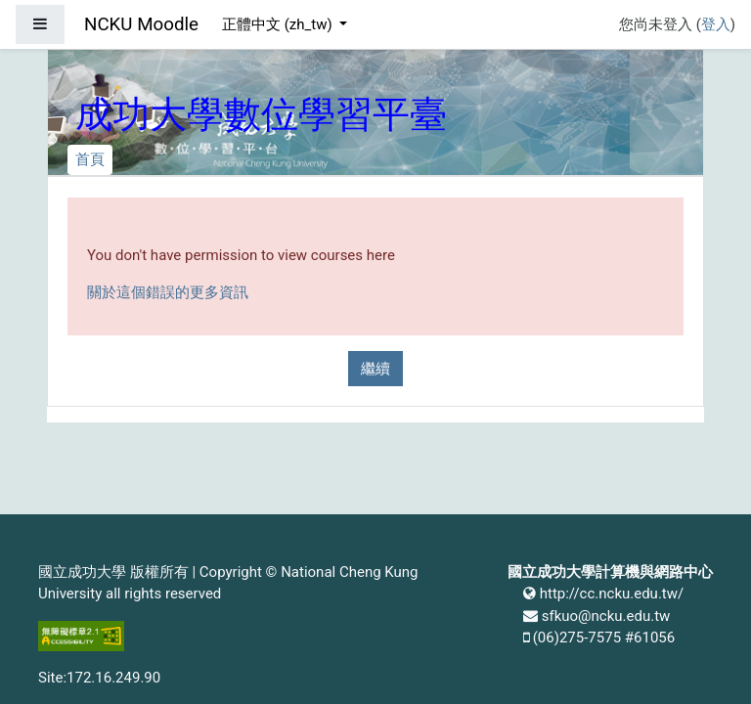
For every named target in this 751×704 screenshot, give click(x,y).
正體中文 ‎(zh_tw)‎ (278, 24)
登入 (715, 24)
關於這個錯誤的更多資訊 (167, 292)
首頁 (90, 159)
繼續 (375, 368)
